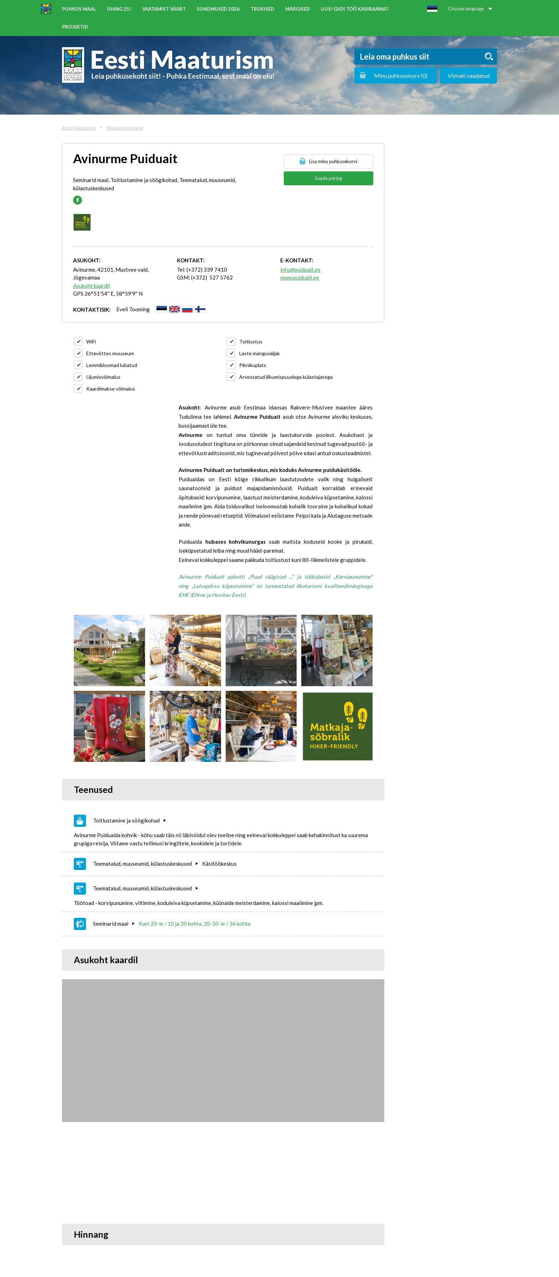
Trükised (262, 9)
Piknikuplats (252, 365)
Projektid (75, 27)
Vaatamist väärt (164, 9)
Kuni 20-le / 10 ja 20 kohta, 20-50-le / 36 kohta (194, 923)
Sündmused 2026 (218, 9)
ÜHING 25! (119, 9)
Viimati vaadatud (468, 75)
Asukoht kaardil (91, 285)
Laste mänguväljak (259, 353)
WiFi (91, 341)
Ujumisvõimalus (103, 377)
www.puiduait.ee (299, 277)
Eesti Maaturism (79, 128)
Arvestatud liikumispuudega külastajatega (286, 377)
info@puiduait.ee (300, 269)
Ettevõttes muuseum (110, 353)
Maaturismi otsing (124, 128)
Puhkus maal (79, 9)
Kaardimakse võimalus (110, 389)
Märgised (297, 9)
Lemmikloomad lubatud (111, 365)
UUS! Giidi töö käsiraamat (355, 9)
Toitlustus (250, 341)
